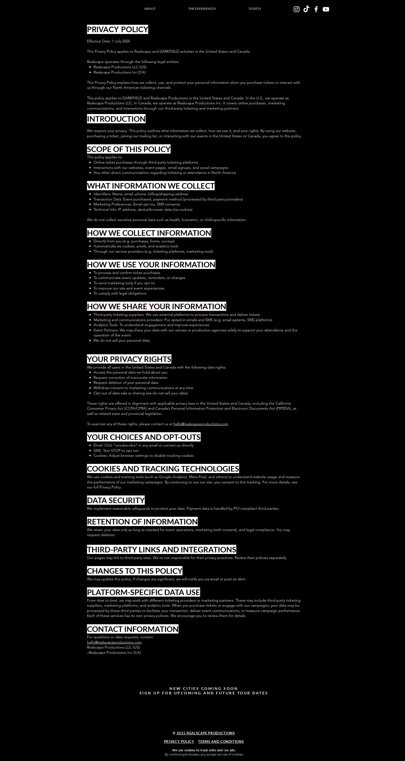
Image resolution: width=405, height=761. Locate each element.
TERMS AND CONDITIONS (221, 741)
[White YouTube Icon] (326, 9)
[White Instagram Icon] (297, 9)
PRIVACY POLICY (179, 741)
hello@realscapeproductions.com (200, 423)
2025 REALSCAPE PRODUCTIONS (206, 733)
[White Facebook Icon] (316, 9)
